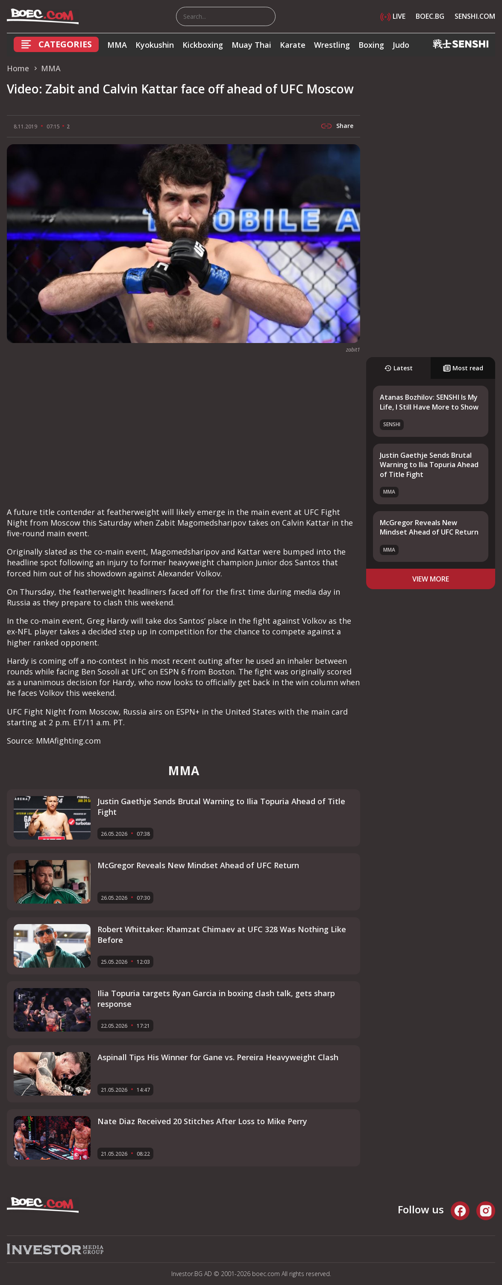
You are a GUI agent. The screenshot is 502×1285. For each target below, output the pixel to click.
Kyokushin (154, 45)
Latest (398, 368)
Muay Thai (251, 45)
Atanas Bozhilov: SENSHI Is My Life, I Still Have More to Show (429, 401)
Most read (463, 368)
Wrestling (332, 45)
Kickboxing (202, 45)
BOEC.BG (430, 16)
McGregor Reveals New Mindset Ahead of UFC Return (429, 527)
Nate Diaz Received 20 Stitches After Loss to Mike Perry (202, 1121)
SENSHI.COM (475, 16)
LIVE (392, 16)
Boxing (371, 45)
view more (430, 579)
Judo (401, 45)
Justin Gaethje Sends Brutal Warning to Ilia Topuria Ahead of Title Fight (429, 465)
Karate (292, 45)
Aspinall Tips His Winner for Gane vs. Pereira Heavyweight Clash (217, 1057)
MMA (117, 45)
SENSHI (391, 424)
